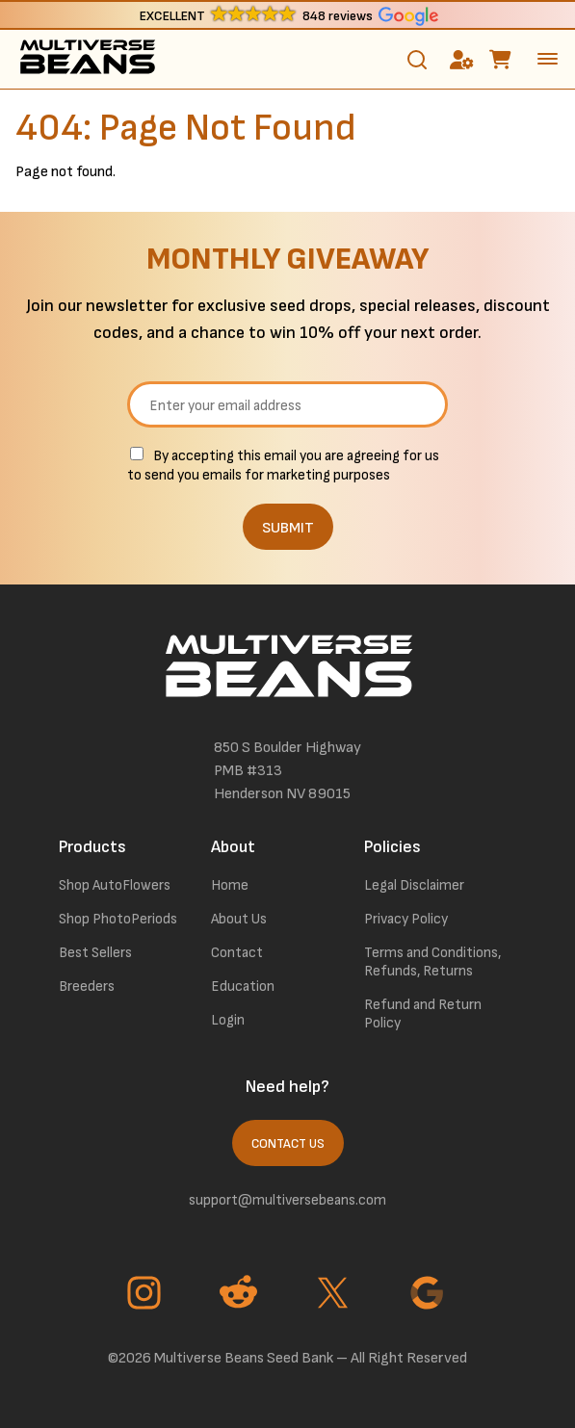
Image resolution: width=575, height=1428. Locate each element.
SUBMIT (288, 528)
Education (242, 986)
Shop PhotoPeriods (118, 919)
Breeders (87, 986)
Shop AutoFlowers (114, 885)
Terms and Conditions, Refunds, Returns (432, 962)
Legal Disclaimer (414, 885)
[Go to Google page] (429, 1295)
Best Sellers (95, 953)
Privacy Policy (406, 919)
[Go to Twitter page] (335, 1295)
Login (228, 1020)
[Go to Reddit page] (241, 1295)
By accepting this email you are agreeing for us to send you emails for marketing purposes (283, 465)
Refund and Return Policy (423, 1014)
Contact (237, 953)
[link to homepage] (87, 59)
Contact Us (288, 1144)
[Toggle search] (417, 59)
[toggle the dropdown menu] (547, 59)
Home (229, 885)
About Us (239, 919)
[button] (287, 15)
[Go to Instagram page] (146, 1295)
